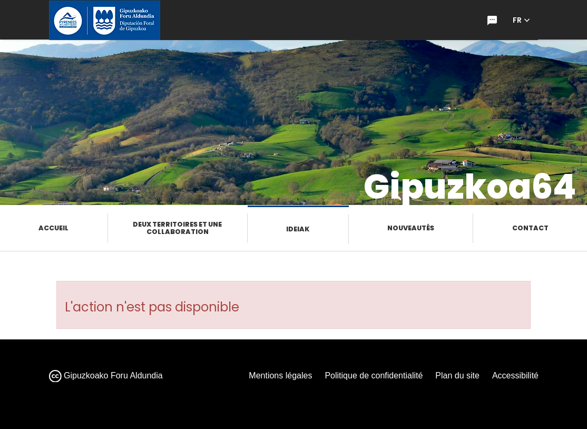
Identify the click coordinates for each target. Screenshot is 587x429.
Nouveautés (410, 227)
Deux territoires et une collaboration (177, 228)
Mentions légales (280, 375)
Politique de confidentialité (374, 375)
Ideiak (297, 229)
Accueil (53, 227)
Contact (530, 227)
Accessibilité (515, 375)
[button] (521, 20)
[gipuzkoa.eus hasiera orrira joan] (104, 20)
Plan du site (457, 375)
